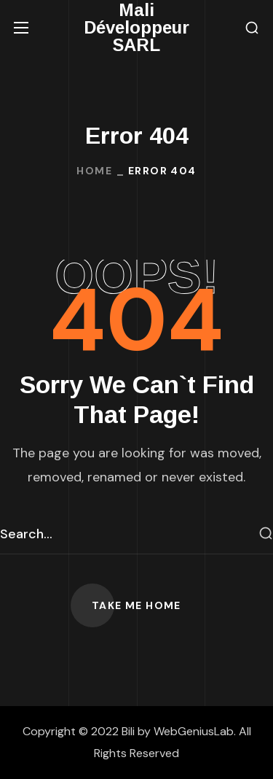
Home (94, 170)
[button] (252, 28)
